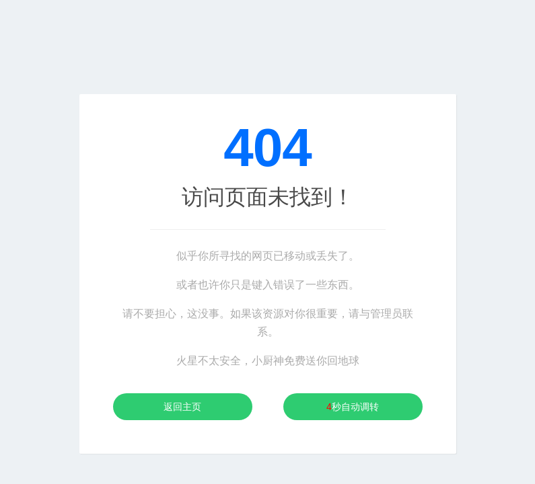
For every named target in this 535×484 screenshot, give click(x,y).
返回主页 (182, 406)
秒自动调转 (352, 406)
